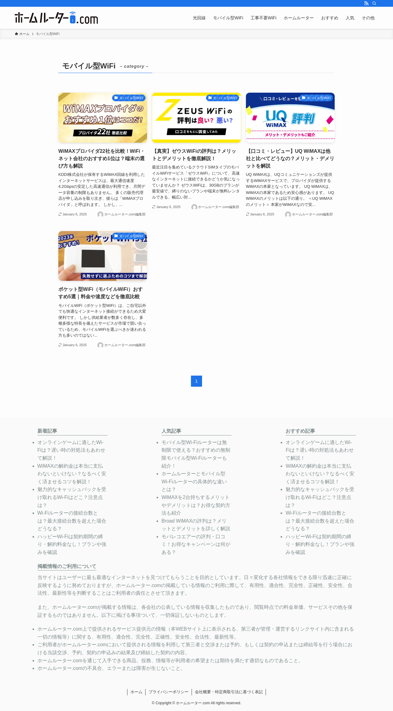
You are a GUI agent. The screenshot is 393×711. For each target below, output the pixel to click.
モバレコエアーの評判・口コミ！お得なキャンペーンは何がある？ (195, 544)
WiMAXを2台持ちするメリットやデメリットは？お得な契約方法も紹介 (195, 505)
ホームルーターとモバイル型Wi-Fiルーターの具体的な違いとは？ (194, 481)
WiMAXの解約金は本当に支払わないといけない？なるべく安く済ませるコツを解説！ (71, 473)
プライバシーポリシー (169, 692)
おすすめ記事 (300, 431)
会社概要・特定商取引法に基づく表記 (229, 692)
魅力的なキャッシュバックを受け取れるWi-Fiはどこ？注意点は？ (71, 497)
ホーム (136, 692)
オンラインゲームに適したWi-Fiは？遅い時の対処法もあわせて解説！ (71, 450)
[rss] (366, 3)
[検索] (374, 3)
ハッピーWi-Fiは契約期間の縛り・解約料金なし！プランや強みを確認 (71, 544)
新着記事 (47, 431)
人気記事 (171, 431)
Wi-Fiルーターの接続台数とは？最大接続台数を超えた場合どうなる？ (71, 520)
